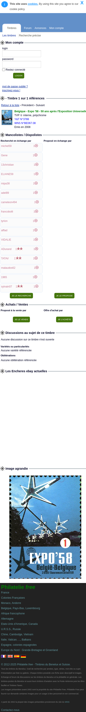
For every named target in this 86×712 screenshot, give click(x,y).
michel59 (6, 146)
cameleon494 (9, 202)
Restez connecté (15, 69)
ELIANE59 (7, 174)
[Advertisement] (43, 418)
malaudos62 (8, 267)
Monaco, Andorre (11, 603)
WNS (67, 702)
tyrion (4, 221)
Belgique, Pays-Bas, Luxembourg (20, 608)
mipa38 (5, 183)
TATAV (5, 258)
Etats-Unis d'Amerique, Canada (19, 623)
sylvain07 (6, 286)
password (7, 59)
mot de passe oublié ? (15, 86)
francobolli (7, 211)
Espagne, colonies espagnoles (19, 644)
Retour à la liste (10, 105)
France (5, 592)
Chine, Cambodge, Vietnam (17, 634)
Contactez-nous (10, 710)
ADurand (6, 249)
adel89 (5, 192)
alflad (4, 230)
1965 (4, 277)
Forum (28, 28)
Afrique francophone (13, 613)
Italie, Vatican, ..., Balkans (16, 639)
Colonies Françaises (13, 597)
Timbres (11, 28)
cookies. (33, 3)
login (5, 48)
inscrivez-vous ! (11, 90)
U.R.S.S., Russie (11, 629)
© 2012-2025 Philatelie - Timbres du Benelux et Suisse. (36, 664)
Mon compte (56, 28)
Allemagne (7, 618)
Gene (4, 155)
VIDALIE (6, 239)
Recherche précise (30, 35)
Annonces (40, 28)
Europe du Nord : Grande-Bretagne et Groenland (29, 650)
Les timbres (9, 35)
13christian (7, 164)
